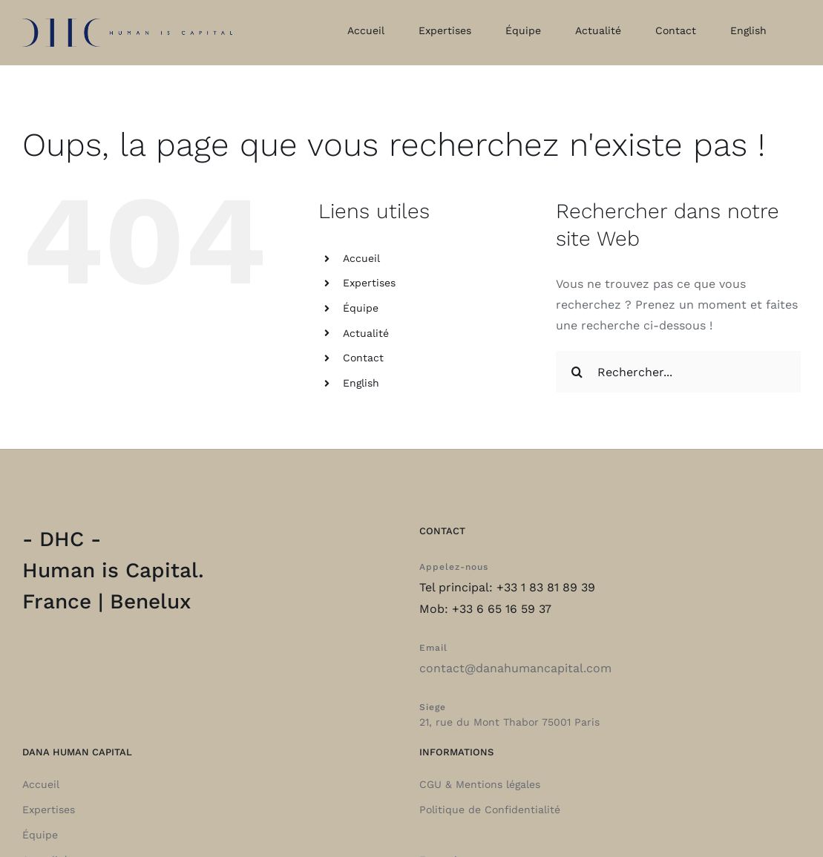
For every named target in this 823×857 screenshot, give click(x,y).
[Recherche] (576, 372)
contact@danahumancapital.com (515, 668)
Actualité (366, 333)
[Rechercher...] (678, 372)
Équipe (360, 308)
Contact (363, 358)
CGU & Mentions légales (479, 784)
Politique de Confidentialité (489, 809)
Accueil (361, 258)
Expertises (369, 283)
